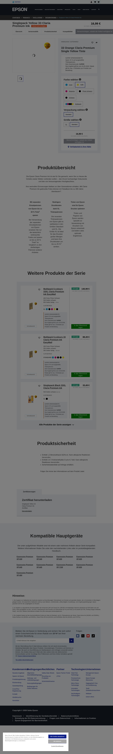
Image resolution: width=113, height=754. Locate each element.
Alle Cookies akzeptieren (57, 736)
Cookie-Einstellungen (57, 746)
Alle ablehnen (57, 741)
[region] (35, 741)
